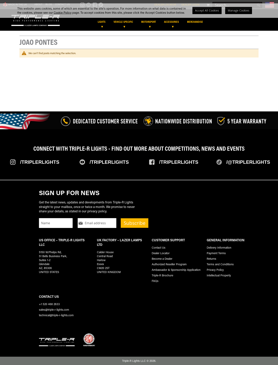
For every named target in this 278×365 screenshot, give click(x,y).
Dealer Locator (165, 4)
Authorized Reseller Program (169, 264)
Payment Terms (216, 253)
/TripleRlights (39, 162)
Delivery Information (219, 247)
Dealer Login (190, 4)
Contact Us (62, 4)
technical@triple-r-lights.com (56, 315)
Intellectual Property (219, 275)
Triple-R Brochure (162, 275)
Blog (48, 4)
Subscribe (134, 223)
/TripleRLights (109, 162)
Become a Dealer (162, 259)
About (38, 4)
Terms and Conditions (220, 264)
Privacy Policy (215, 270)
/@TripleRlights (248, 162)
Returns (211, 259)
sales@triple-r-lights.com (54, 309)
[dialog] (139, 18)
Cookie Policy (62, 21)
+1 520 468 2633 (49, 304)
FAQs (155, 281)
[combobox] (237, 5)
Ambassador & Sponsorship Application (176, 270)
